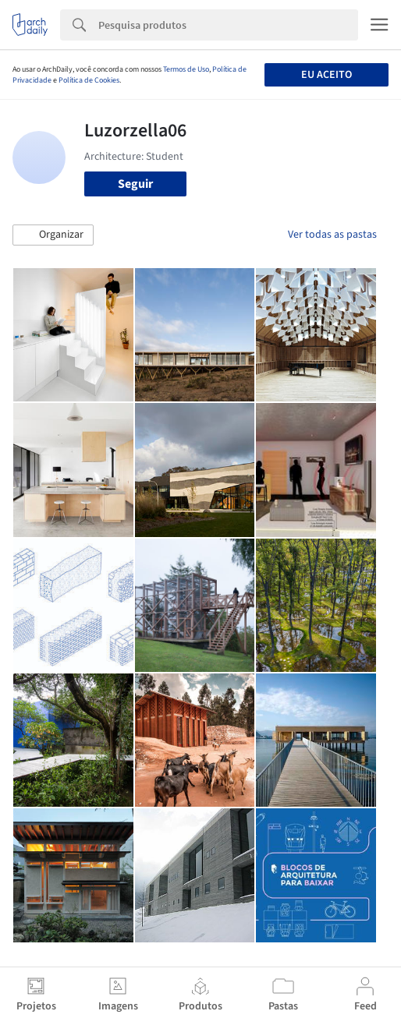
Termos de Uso (186, 69)
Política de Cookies (89, 80)
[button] (53, 235)
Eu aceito (326, 75)
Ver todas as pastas (332, 234)
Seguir (135, 184)
